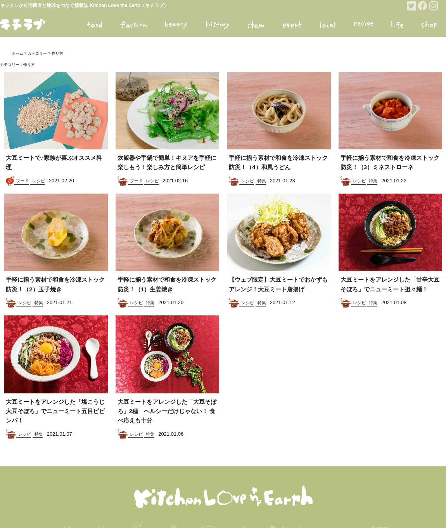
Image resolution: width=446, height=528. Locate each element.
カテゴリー (37, 53)
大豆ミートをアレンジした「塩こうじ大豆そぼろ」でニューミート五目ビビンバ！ (55, 430)
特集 (262, 180)
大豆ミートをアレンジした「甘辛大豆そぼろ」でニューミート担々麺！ (390, 299)
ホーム (17, 53)
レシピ (38, 180)
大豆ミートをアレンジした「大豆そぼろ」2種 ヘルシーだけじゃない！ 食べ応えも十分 (167, 430)
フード (22, 180)
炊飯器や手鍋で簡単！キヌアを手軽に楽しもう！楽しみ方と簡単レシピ (167, 167)
